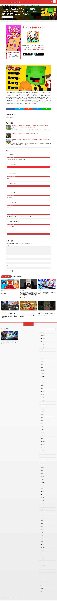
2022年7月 (42, 459)
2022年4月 (42, 468)
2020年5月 (42, 535)
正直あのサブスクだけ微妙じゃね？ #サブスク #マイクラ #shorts (46, 318)
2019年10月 (42, 556)
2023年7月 (42, 424)
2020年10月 (42, 521)
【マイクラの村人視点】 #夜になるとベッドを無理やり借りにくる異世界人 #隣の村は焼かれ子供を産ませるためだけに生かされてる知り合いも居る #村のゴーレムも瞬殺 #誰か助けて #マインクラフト (28, 297)
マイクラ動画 (10, 18)
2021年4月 (42, 503)
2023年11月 (42, 413)
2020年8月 (42, 526)
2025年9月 (42, 349)
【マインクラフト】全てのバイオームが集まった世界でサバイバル (24, 134)
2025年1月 (42, 372)
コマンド (30, 5)
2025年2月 (42, 369)
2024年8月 (42, 386)
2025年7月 (42, 354)
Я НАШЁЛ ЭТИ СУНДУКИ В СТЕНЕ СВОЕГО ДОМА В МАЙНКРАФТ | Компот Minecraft (28, 319)
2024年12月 (42, 375)
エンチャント (25, 5)
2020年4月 (42, 538)
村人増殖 (41, 5)
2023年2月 (42, 439)
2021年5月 (42, 500)
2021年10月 (42, 486)
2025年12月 (42, 340)
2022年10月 (42, 451)
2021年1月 (42, 512)
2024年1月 (42, 407)
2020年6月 (42, 532)
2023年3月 (42, 436)
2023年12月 (42, 410)
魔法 (14, 5)
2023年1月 (42, 442)
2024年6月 (42, 392)
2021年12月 (42, 480)
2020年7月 (42, 529)
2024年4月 (42, 398)
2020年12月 (42, 515)
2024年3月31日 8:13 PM (11, 158)
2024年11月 (42, 378)
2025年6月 (42, 357)
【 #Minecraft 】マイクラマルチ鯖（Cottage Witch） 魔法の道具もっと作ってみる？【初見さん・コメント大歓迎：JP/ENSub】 (9, 320)
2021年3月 (42, 506)
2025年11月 (42, 343)
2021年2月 (42, 509)
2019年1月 (42, 558)
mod (11, 5)
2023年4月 (42, 433)
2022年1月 (42, 477)
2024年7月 (42, 389)
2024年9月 (42, 384)
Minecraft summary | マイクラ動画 (14, 600)
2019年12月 (42, 550)
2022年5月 (42, 465)
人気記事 (7, 5)
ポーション (36, 5)
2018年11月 (42, 564)
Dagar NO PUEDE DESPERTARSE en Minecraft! (9, 294)
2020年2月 (42, 544)
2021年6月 (42, 497)
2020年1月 (42, 547)
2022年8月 (42, 456)
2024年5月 (42, 395)
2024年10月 (42, 381)
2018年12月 (42, 561)
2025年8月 (42, 351)
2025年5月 (42, 360)
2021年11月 (42, 483)
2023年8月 (42, 421)
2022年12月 (42, 445)
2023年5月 (42, 430)
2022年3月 (42, 471)
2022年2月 (42, 474)
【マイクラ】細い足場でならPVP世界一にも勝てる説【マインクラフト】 (46, 295)
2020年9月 (42, 523)
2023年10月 (42, 416)
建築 (17, 5)
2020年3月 (42, 541)
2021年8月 (42, 491)
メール (7, 262)
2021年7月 (42, 494)
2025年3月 (42, 366)
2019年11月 (42, 553)
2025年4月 (42, 363)
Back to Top (28, 329)
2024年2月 (42, 404)
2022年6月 (42, 462)
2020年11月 (42, 518)
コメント (7, 246)
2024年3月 (42, 401)
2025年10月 (42, 346)
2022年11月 (42, 448)
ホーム (2, 5)
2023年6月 (42, 427)
